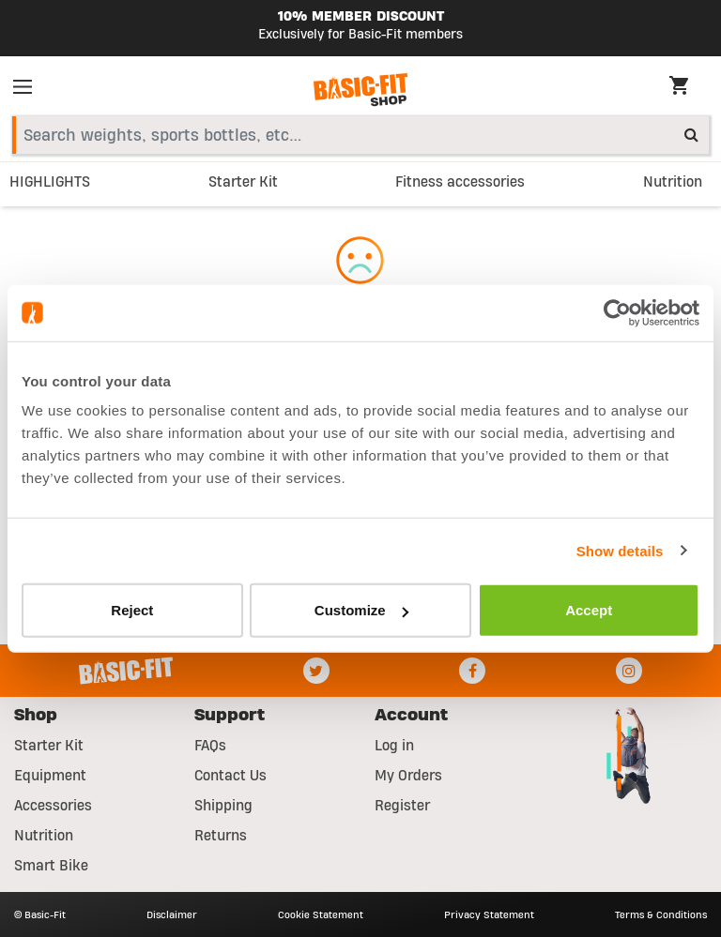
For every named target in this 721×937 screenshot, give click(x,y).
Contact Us (230, 775)
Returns (220, 835)
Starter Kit (49, 745)
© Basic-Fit (40, 914)
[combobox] (360, 135)
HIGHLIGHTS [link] (49, 181)
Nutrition (43, 835)
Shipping (223, 805)
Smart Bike (51, 865)
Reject (132, 610)
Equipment (50, 775)
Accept (588, 610)
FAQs (210, 745)
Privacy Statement (489, 914)
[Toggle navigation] (28, 90)
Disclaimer (171, 914)
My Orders (408, 775)
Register (402, 805)
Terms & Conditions (661, 914)
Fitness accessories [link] (460, 181)
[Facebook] (472, 670)
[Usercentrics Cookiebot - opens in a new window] (617, 312)
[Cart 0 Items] (688, 88)
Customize (361, 610)
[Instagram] (629, 670)
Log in (394, 745)
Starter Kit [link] (243, 181)
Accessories (53, 805)
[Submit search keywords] (691, 134)
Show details (620, 550)
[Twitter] (316, 670)
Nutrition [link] (672, 181)
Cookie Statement (320, 914)
